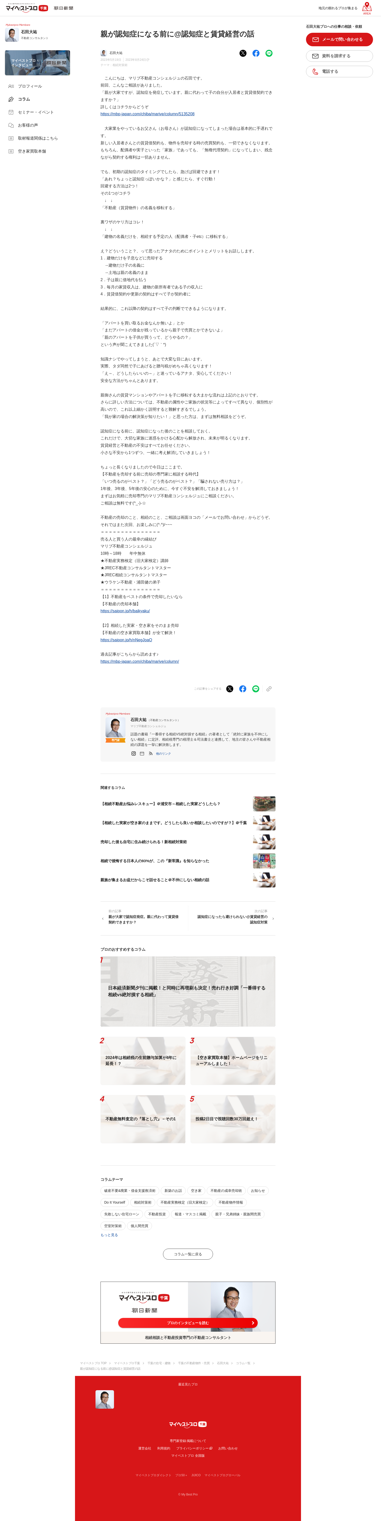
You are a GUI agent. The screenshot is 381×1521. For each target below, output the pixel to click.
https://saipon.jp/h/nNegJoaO (126, 640)
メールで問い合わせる (342, 39)
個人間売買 (139, 1226)
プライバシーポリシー (192, 1448)
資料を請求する (336, 56)
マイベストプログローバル (222, 1475)
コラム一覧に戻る (188, 1254)
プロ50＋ (181, 1475)
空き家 (196, 1191)
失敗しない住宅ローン (121, 1214)
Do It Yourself (114, 1202)
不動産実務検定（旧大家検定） (185, 1202)
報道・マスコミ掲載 (190, 1214)
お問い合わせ (228, 1448)
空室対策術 (113, 1226)
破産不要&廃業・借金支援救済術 (130, 1191)
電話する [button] (330, 71)
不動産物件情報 (230, 1202)
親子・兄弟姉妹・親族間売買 (238, 1214)
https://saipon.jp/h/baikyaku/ (125, 611)
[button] (163, 753)
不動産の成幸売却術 (226, 1191)
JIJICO (196, 1475)
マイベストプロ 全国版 (188, 1455)
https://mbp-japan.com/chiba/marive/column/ (139, 661)
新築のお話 (173, 1191)
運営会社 (144, 1448)
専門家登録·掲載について (188, 1441)
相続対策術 (120, 65)
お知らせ (258, 1191)
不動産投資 (157, 1214)
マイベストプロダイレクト (154, 1475)
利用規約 (163, 1448)
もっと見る (109, 1235)
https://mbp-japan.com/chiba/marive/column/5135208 (147, 114)
